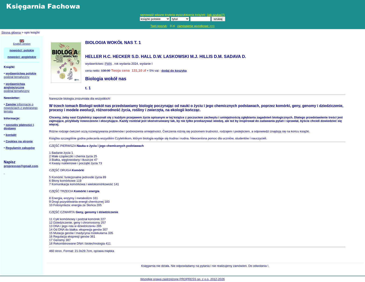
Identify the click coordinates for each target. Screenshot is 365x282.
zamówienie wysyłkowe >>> (196, 26)
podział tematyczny (17, 77)
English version (21, 43)
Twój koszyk (158, 26)
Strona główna (11, 32)
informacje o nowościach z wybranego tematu (20, 108)
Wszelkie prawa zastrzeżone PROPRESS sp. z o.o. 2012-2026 (182, 279)
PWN (108, 63)
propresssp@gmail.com (21, 166)
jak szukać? (216, 15)
